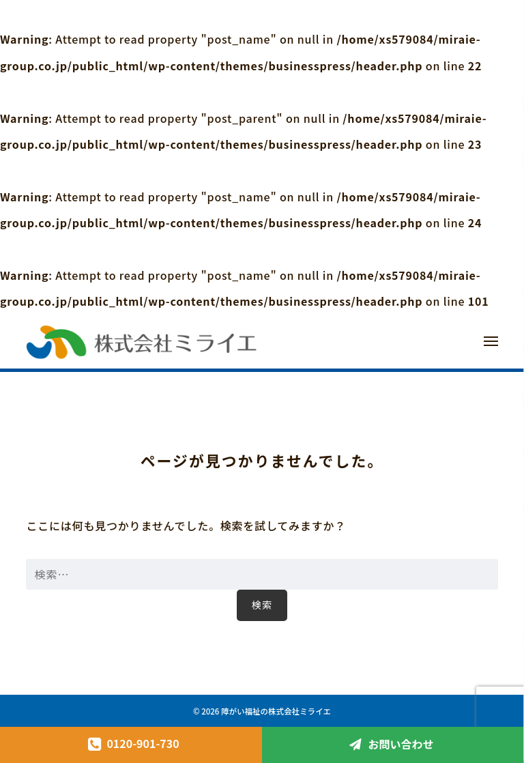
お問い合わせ (400, 744)
